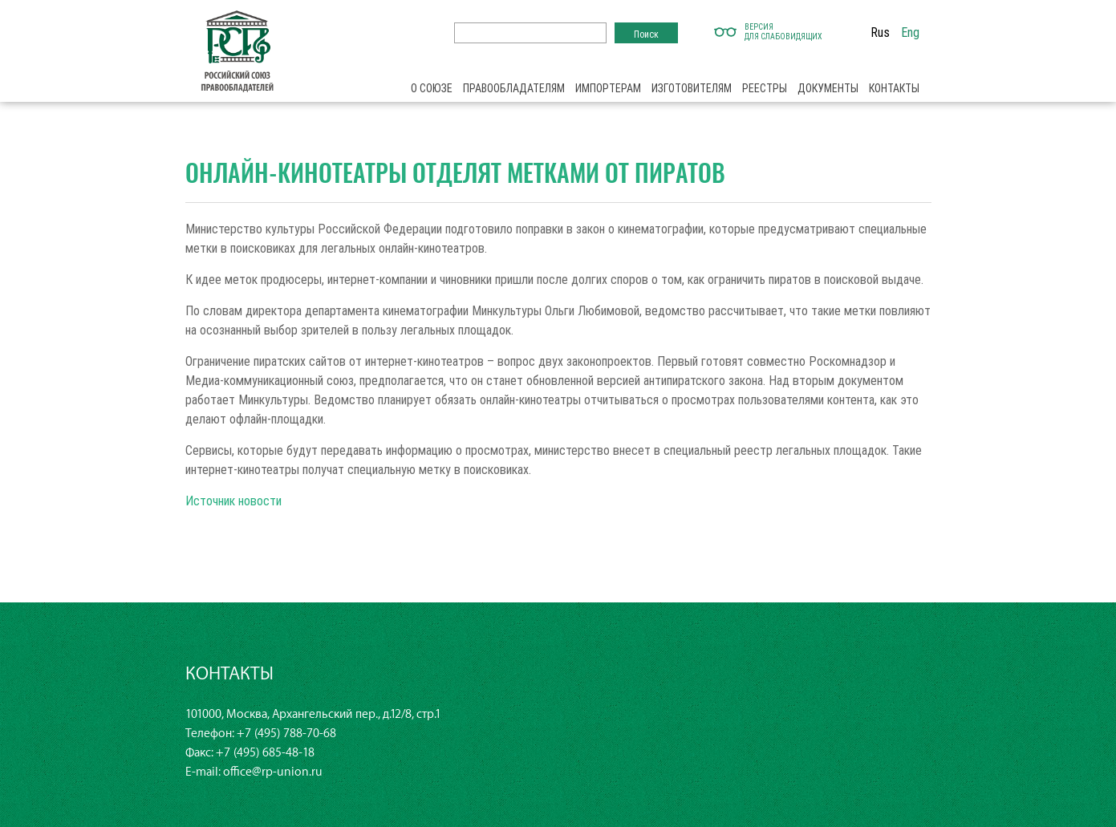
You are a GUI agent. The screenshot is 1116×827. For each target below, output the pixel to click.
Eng (910, 32)
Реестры (764, 88)
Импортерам (608, 88)
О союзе (431, 88)
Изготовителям (691, 88)
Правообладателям (514, 88)
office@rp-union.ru (273, 772)
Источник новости (233, 501)
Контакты (894, 88)
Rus (880, 32)
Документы (827, 88)
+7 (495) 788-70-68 (286, 733)
